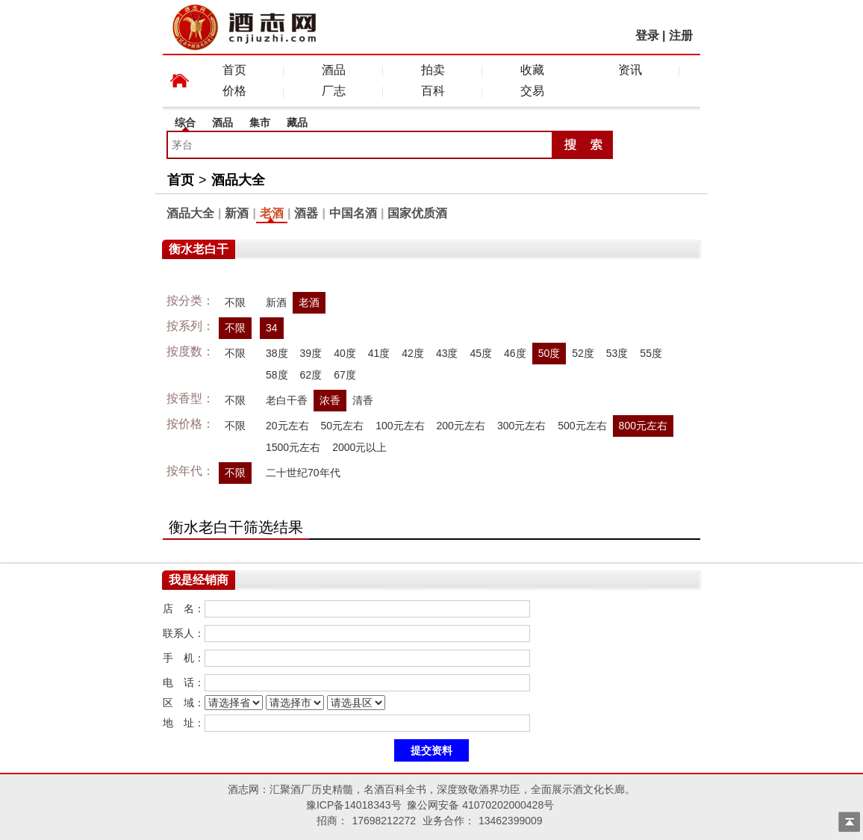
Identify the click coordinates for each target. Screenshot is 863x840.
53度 (617, 353)
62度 (311, 375)
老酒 (272, 213)
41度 (379, 353)
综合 (185, 122)
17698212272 (384, 821)
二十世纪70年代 (303, 473)
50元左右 (342, 426)
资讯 (630, 69)
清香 (362, 400)
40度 (345, 353)
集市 (259, 122)
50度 (549, 353)
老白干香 (287, 400)
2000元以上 (359, 447)
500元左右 (582, 426)
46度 (515, 353)
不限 (235, 302)
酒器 (306, 213)
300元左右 (521, 426)
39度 (311, 353)
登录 (647, 35)
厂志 (334, 90)
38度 (277, 353)
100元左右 (400, 426)
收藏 (532, 69)
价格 (234, 90)
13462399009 (511, 821)
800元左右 (643, 426)
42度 (413, 353)
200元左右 (461, 426)
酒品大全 (238, 179)
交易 (532, 90)
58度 (277, 375)
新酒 (237, 213)
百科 (433, 90)
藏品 (297, 122)
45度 (481, 353)
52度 (583, 353)
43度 (447, 353)
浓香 (330, 400)
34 (272, 328)
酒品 (334, 69)
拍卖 (433, 69)
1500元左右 (293, 447)
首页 (234, 69)
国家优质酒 (417, 213)
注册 (681, 35)
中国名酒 (353, 213)
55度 (651, 353)
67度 (345, 375)
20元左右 (287, 426)
